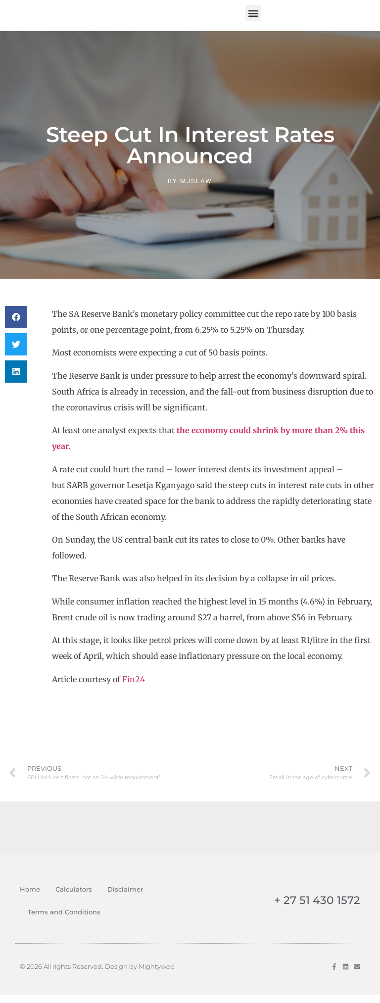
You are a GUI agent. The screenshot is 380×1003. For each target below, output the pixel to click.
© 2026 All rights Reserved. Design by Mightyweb (97, 975)
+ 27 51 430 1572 (317, 908)
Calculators (73, 898)
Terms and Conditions (64, 920)
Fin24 (133, 688)
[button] (253, 17)
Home (30, 898)
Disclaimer (125, 898)
